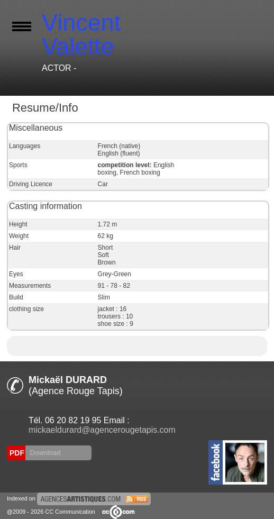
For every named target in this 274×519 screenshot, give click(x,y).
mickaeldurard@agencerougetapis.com (102, 429)
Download (44, 453)
